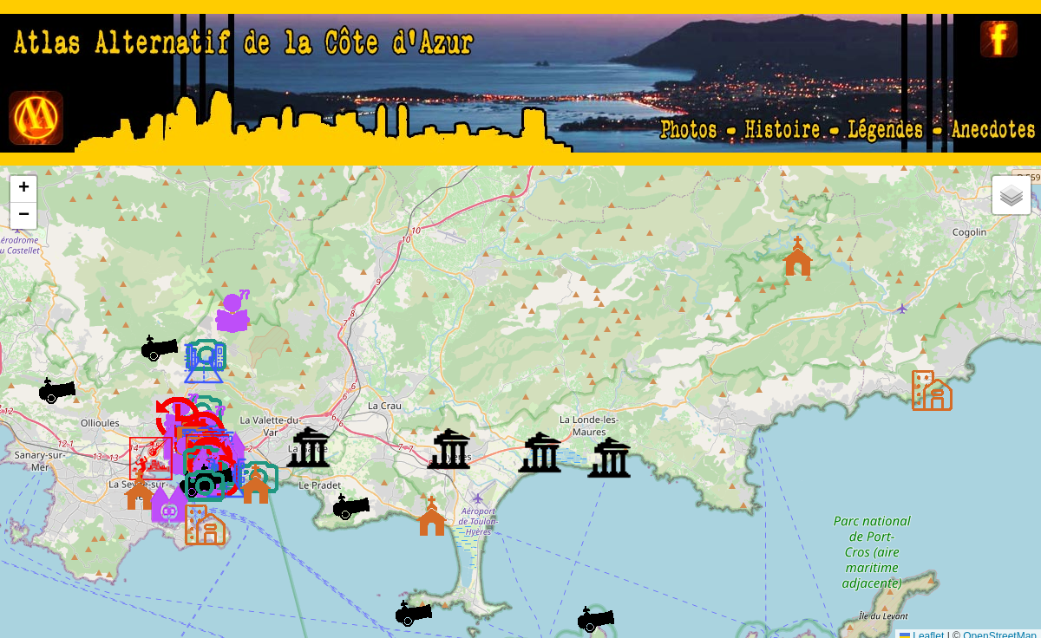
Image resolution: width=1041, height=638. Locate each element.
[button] (931, 390)
